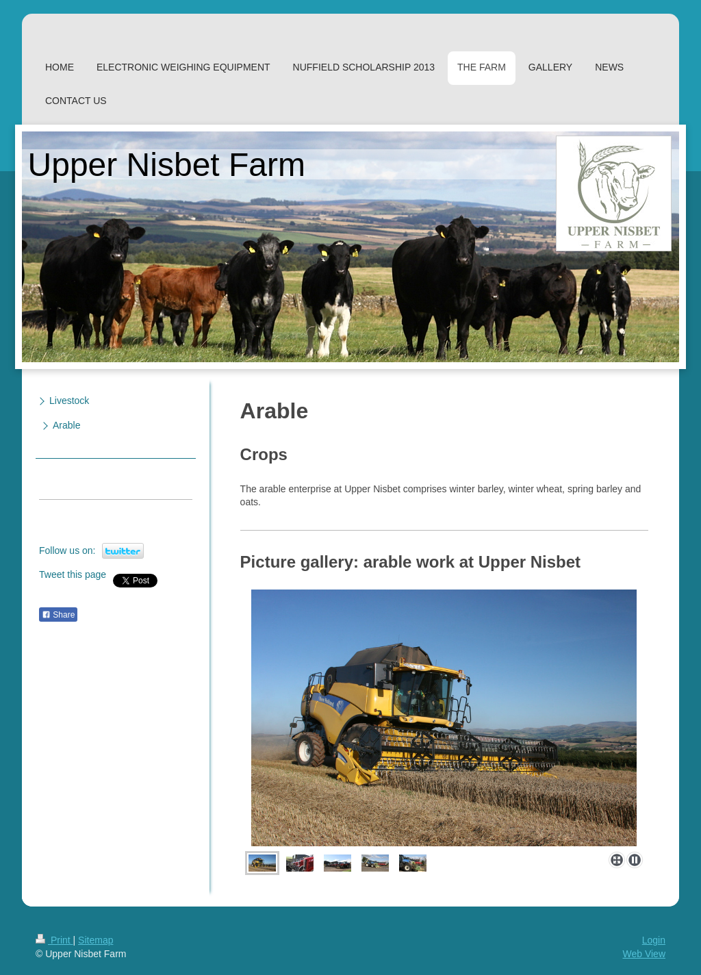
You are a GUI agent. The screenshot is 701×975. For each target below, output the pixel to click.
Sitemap (95, 940)
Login (653, 940)
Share (58, 615)
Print (54, 940)
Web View (643, 953)
